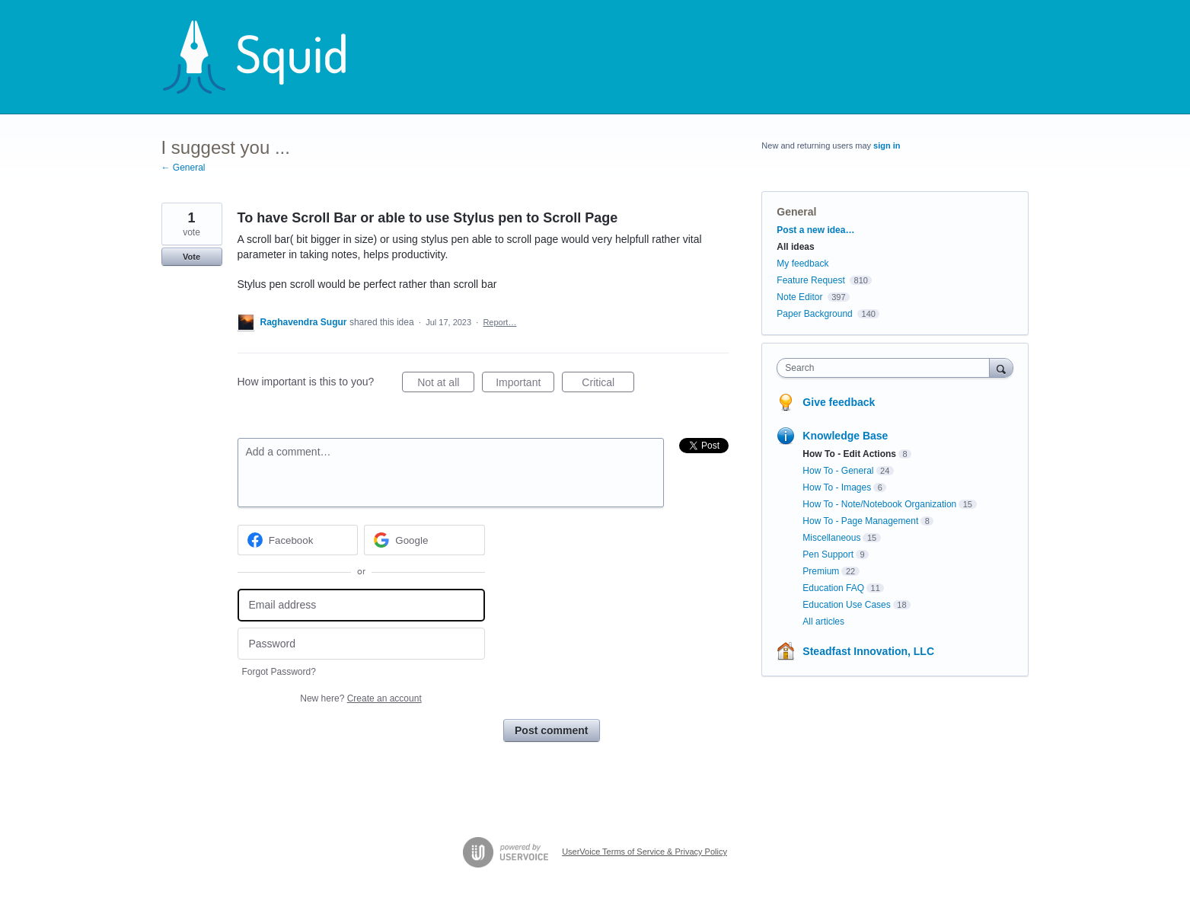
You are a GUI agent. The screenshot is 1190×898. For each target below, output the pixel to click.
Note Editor (799, 297)
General (796, 212)
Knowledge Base (845, 436)
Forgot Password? (279, 671)
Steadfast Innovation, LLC (868, 651)
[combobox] (886, 368)
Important (525, 384)
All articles (823, 621)
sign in (886, 145)
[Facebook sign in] (298, 540)
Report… (499, 322)
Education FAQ (833, 588)
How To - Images (836, 487)
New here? (360, 698)
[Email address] (361, 605)
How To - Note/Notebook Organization (879, 504)
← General (183, 167)
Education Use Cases (846, 604)
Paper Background (814, 313)
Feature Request (810, 280)
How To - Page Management (860, 521)
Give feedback (838, 402)
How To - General (837, 470)
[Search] (1001, 367)
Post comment (551, 730)
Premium (820, 571)
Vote (191, 256)
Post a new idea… (815, 230)
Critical (608, 384)
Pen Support (827, 554)
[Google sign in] (424, 540)
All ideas (795, 246)
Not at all (445, 384)
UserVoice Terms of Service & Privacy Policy (644, 851)
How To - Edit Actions (849, 454)
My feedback (802, 263)
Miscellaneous (831, 537)
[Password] (361, 644)
